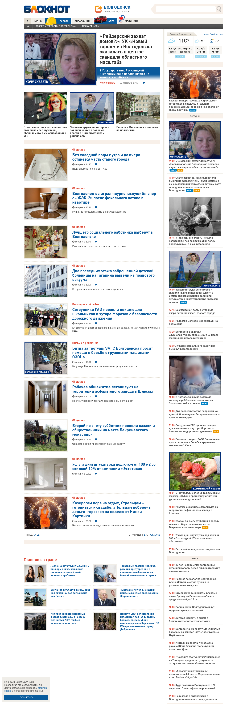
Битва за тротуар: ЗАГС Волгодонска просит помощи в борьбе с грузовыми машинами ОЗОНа (112, 352)
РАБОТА (56, 21)
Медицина (128, 20)
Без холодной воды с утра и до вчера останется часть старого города (106, 156)
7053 (157, 534)
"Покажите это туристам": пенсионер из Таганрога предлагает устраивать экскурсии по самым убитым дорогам (194, 660)
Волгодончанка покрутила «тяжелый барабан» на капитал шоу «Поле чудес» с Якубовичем (194, 632)
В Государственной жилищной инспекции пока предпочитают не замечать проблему (124, 73)
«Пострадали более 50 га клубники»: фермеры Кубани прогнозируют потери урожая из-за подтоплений (194, 496)
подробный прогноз (213, 34)
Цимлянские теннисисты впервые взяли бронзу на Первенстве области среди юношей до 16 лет (193, 596)
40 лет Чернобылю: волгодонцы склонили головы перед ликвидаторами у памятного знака (194, 568)
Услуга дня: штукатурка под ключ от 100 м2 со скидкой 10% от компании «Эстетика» (113, 466)
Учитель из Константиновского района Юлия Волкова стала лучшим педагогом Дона (191, 646)
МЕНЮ (38, 21)
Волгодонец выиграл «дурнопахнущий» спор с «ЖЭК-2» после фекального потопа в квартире (114, 197)
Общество (78, 149)
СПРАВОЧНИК (82, 21)
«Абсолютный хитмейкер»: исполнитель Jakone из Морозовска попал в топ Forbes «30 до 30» (194, 674)
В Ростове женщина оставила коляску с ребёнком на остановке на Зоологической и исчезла (191, 400)
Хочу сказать (107, 82)
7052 (152, 534)
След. (37, 534)
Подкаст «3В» (90, 26)
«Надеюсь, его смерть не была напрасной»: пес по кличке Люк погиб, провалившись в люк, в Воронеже (192, 240)
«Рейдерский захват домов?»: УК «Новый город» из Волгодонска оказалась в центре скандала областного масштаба (126, 49)
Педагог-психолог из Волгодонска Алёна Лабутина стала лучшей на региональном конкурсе (192, 582)
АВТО (104, 21)
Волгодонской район (85, 304)
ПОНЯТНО (26, 697)
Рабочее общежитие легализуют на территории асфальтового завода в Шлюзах (112, 388)
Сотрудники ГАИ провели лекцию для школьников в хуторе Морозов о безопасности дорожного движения (114, 313)
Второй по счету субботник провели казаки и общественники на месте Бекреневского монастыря (113, 429)
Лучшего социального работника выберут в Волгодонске (112, 234)
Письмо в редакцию (85, 343)
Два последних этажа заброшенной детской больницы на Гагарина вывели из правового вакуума (113, 275)
